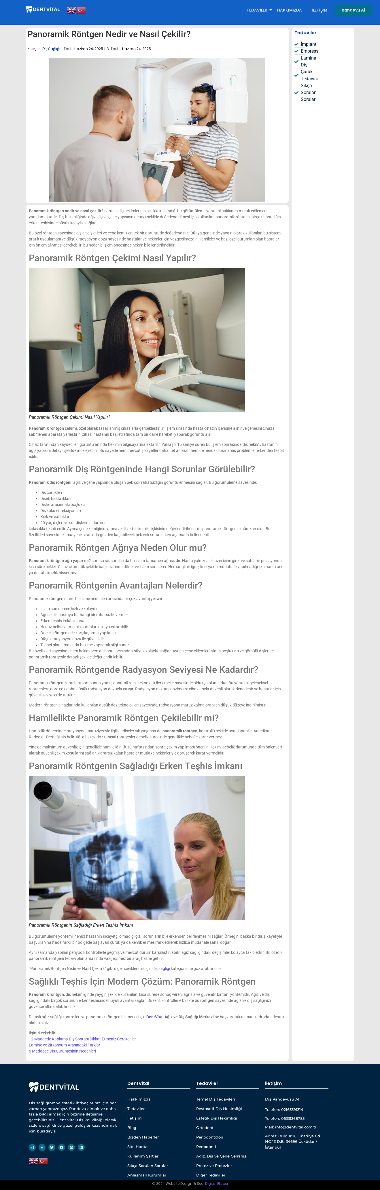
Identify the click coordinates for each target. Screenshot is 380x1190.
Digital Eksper (216, 1183)
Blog (131, 1127)
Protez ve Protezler (214, 1165)
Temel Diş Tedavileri (215, 1099)
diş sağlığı (161, 968)
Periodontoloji (209, 1137)
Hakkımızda (289, 10)
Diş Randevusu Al (282, 1099)
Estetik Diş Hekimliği (216, 1118)
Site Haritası (139, 1146)
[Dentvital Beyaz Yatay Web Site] (43, 9)
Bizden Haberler (143, 1137)
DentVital (155, 1017)
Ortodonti (205, 1127)
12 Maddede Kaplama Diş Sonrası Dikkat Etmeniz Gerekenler (82, 1039)
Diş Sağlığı (51, 48)
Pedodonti (206, 1146)
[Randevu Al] (353, 10)
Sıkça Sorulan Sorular (147, 1165)
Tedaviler (258, 10)
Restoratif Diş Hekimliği (219, 1108)
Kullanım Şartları (143, 1156)
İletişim (319, 10)
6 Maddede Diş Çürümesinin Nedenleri (62, 1051)
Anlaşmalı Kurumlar (146, 1175)
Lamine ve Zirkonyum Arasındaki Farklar (64, 1045)
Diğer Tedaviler (210, 1175)
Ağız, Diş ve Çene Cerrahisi (221, 1156)
